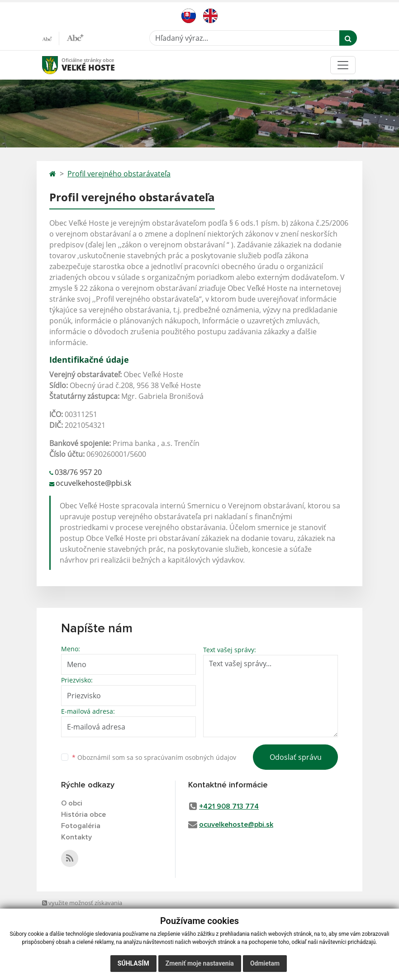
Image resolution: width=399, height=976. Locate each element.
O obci (71, 803)
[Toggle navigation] (343, 65)
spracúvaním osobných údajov (190, 757)
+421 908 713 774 (229, 806)
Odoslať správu (296, 757)
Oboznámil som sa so (154, 757)
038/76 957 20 (78, 472)
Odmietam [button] (265, 963)
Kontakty (76, 837)
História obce (83, 814)
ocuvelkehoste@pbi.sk (93, 483)
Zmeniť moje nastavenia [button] (200, 963)
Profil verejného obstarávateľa (119, 174)
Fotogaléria (80, 825)
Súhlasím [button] (133, 963)
